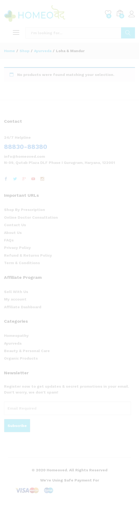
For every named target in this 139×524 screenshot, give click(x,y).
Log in (132, 14)
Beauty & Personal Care (27, 351)
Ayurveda (12, 343)
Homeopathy (16, 335)
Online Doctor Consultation (31, 217)
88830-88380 (25, 147)
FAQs (9, 240)
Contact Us (15, 225)
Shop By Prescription (24, 209)
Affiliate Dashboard (22, 307)
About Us (13, 232)
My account (15, 299)
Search (128, 32)
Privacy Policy (17, 247)
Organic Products (21, 358)
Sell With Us (16, 292)
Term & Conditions (22, 263)
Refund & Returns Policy (28, 255)
